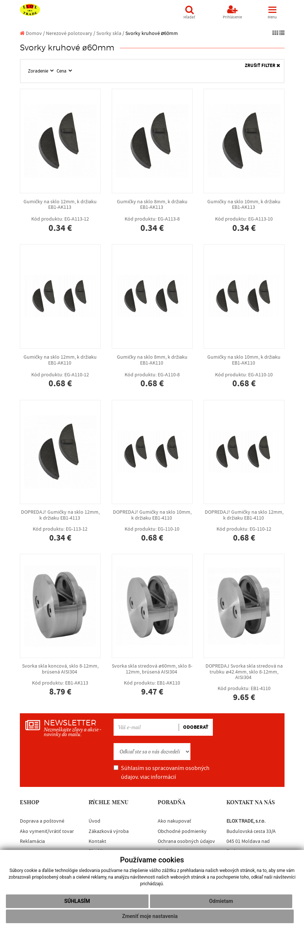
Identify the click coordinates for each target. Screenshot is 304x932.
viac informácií (158, 777)
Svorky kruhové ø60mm (151, 33)
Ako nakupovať (174, 821)
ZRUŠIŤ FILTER (262, 66)
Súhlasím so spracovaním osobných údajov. (162, 772)
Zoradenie (38, 71)
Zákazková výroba (109, 831)
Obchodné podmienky (182, 831)
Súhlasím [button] (77, 901)
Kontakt (97, 841)
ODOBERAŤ (195, 727)
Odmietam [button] (221, 901)
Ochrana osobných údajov (186, 841)
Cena (62, 71)
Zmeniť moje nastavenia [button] (150, 916)
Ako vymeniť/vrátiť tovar (47, 831)
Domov (31, 33)
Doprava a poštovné (42, 821)
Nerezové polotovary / (70, 33)
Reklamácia (32, 841)
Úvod (94, 821)
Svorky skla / (110, 33)
